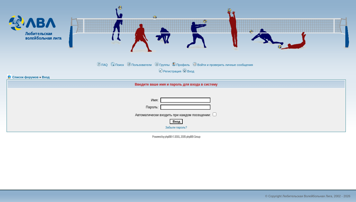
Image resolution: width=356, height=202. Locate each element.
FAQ (102, 64)
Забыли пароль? (176, 127)
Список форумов (25, 77)
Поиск (117, 64)
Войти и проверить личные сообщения (223, 64)
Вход (188, 71)
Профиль (181, 64)
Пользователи (139, 64)
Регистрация (170, 71)
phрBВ (168, 136)
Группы (162, 64)
